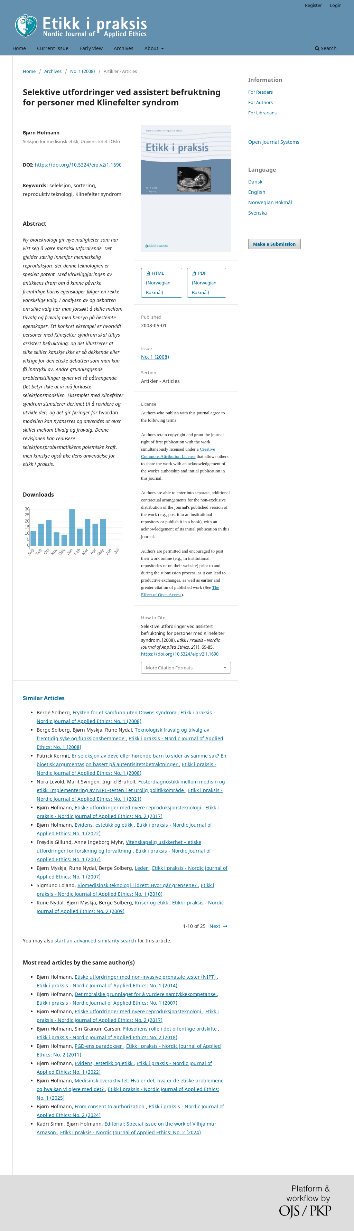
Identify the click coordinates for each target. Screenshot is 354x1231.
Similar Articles (44, 698)
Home (19, 48)
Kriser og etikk (152, 902)
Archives (123, 48)
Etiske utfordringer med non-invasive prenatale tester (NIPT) (146, 977)
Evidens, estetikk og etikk (104, 824)
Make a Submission (274, 244)
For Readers (260, 92)
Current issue (52, 48)
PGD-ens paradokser (99, 1046)
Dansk (255, 181)
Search (326, 48)
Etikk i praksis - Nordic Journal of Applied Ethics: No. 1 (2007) (107, 1002)
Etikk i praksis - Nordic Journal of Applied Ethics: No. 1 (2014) (107, 985)
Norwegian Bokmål (270, 202)
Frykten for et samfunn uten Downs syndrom (125, 712)
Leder (142, 868)
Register (313, 5)
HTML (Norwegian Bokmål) (158, 282)
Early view (91, 48)
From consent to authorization (110, 1106)
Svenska (257, 212)
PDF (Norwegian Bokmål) (204, 282)
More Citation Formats (169, 668)
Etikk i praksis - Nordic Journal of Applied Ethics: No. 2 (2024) (130, 1132)
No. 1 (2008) (82, 71)
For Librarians (262, 113)
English (257, 192)
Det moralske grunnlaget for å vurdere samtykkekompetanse (146, 994)
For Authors (260, 102)
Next (214, 926)
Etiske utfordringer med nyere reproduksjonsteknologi (139, 807)
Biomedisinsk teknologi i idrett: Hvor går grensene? (137, 885)
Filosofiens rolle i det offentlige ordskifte (170, 1028)
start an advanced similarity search (95, 940)
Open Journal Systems (273, 142)
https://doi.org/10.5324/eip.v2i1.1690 (78, 164)
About (152, 48)
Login (336, 5)
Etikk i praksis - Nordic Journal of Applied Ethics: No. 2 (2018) (107, 1037)
